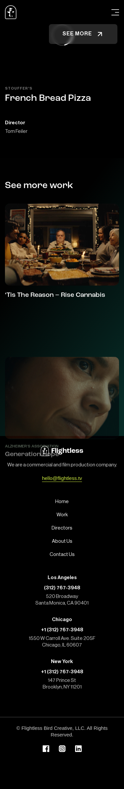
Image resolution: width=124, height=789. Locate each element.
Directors (62, 528)
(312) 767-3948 (62, 587)
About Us (62, 541)
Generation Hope (32, 484)
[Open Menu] (115, 12)
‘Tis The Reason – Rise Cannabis (55, 295)
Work (62, 514)
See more (83, 34)
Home (62, 501)
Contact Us (62, 554)
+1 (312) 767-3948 (62, 629)
